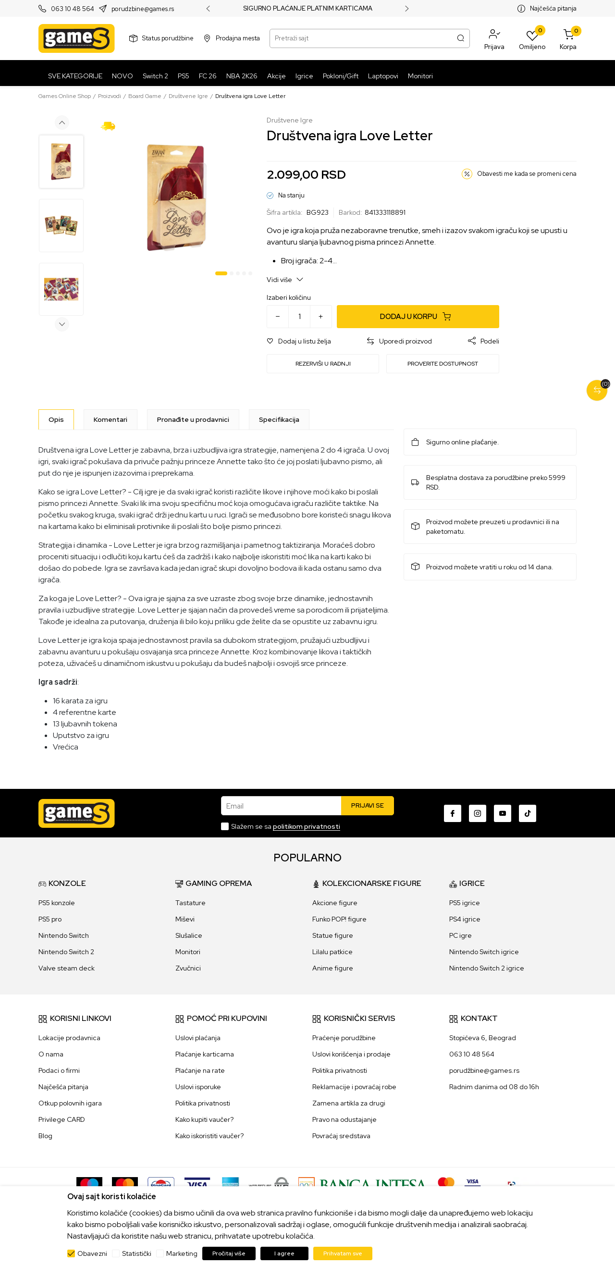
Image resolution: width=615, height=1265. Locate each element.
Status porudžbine (168, 38)
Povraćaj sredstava (341, 1135)
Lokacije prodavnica (69, 1037)
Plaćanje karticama (204, 1054)
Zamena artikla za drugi (348, 1103)
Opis (56, 419)
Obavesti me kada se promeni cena (527, 174)
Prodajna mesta (238, 38)
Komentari (110, 419)
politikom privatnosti (306, 826)
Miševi (185, 919)
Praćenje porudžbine (344, 1037)
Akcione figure (334, 902)
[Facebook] (452, 813)
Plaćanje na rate (200, 1070)
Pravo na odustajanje (344, 1119)
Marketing (181, 1253)
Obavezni (92, 1253)
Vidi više (285, 279)
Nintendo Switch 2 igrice (486, 968)
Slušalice (188, 935)
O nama (50, 1054)
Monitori (187, 951)
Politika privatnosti (202, 1103)
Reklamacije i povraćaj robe (354, 1086)
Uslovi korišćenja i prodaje (351, 1054)
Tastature (190, 902)
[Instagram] (477, 813)
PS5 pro (50, 919)
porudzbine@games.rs (142, 9)
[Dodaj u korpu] (418, 316)
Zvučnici (188, 968)
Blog (45, 1135)
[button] (494, 38)
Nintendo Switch (63, 935)
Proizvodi (109, 96)
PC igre (460, 935)
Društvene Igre (188, 96)
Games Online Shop (64, 96)
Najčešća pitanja (553, 8)
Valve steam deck (66, 968)
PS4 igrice (464, 919)
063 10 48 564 (72, 9)
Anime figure (332, 968)
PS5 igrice (464, 902)
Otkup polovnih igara (70, 1103)
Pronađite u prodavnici (193, 419)
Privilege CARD (61, 1119)
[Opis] (56, 419)
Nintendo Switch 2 (66, 951)
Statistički (136, 1253)
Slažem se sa (285, 826)
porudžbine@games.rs (484, 1070)
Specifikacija (279, 419)
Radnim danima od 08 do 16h (494, 1086)
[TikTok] (527, 813)
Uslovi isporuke (198, 1086)
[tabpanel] (176, 197)
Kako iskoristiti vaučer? (209, 1135)
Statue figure (332, 935)
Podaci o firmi (59, 1070)
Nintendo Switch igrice (484, 951)
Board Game (144, 96)
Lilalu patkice (332, 951)
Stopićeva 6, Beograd (482, 1037)
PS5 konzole (56, 902)
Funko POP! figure (339, 919)
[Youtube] (502, 813)
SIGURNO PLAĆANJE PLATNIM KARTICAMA (307, 8)
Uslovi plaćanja (198, 1037)
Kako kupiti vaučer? (204, 1119)
